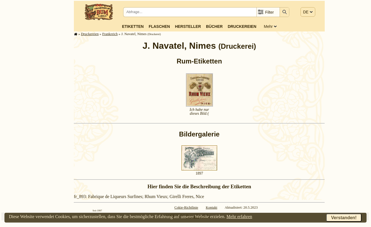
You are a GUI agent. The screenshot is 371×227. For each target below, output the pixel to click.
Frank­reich (110, 34)
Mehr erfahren (239, 216)
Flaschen (159, 26)
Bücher (214, 26)
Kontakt (211, 207)
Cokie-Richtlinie (186, 207)
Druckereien (242, 26)
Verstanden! (344, 217)
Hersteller (188, 26)
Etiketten (133, 26)
